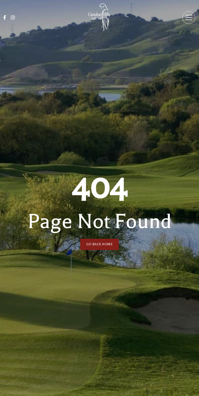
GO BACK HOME (99, 244)
